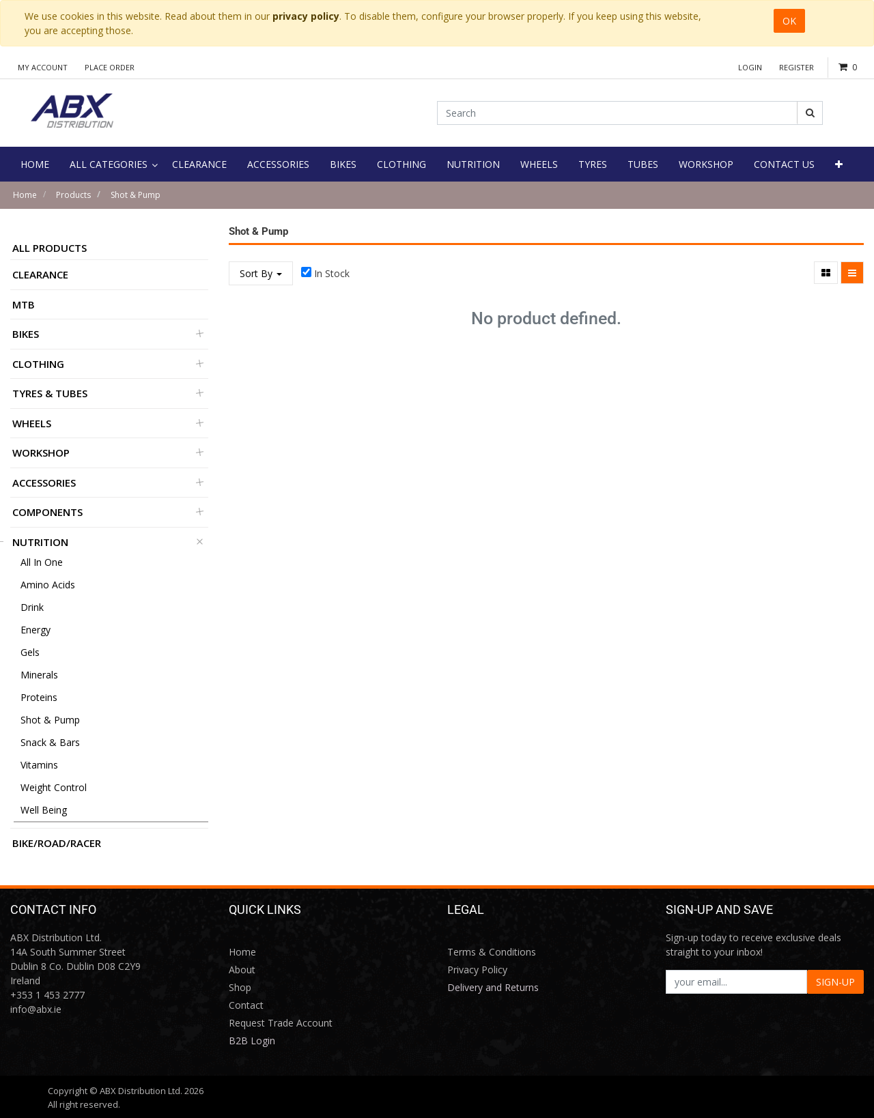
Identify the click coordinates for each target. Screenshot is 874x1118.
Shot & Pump (135, 195)
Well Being (43, 809)
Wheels (31, 423)
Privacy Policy (477, 969)
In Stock (332, 273)
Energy (35, 629)
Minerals (39, 674)
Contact (246, 1005)
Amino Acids (47, 584)
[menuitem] (34, 164)
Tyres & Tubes (49, 393)
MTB (23, 304)
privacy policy (305, 16)
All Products (49, 248)
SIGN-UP (835, 981)
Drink (32, 607)
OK (789, 20)
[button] (839, 164)
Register (796, 67)
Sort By (261, 273)
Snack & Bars (50, 742)
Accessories (44, 482)
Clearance (40, 274)
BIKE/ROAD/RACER (56, 843)
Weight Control (53, 787)
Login (750, 67)
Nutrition (40, 542)
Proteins (38, 697)
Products (73, 195)
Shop (240, 987)
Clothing (38, 364)
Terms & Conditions (491, 951)
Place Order (110, 67)
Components (47, 512)
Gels (30, 652)
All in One (41, 562)
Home (25, 195)
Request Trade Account (281, 1022)
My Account (43, 67)
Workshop (41, 452)
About (242, 969)
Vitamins (39, 764)
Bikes (25, 334)
